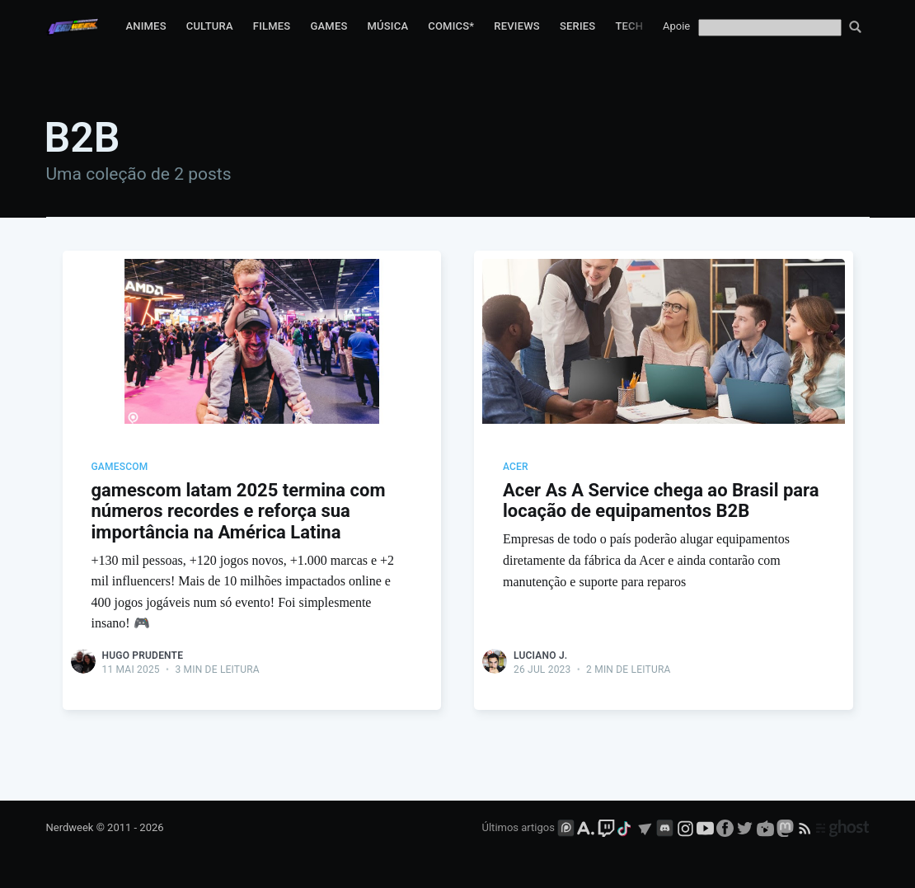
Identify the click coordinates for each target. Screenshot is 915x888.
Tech (629, 26)
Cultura (209, 26)
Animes (145, 26)
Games (328, 26)
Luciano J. (540, 655)
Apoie (676, 26)
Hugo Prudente (143, 655)
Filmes (272, 26)
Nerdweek (70, 828)
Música (388, 26)
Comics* (451, 26)
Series (578, 26)
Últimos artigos (518, 828)
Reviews (517, 26)
